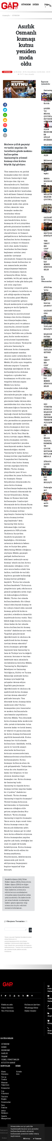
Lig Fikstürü (5, 1092)
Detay (26, 1138)
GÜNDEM (26, 4)
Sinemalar (6, 1102)
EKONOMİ (5, 1050)
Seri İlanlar (4, 1106)
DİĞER (36, 4)
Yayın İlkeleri (7, 1008)
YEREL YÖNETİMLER (10, 1059)
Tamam (37, 1138)
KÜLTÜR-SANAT (8, 1062)
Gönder (31, 930)
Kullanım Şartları (32, 1004)
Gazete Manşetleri (6, 1117)
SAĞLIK (4, 1053)
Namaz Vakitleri (5, 1083)
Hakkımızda (7, 1004)
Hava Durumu (4, 1072)
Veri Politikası (7, 1011)
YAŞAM (4, 1056)
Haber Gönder (30, 1011)
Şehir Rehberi (4, 1111)
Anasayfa (6, 15)
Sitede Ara (19, 1072)
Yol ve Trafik (4, 1078)
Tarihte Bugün (4, 1097)
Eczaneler (5, 1088)
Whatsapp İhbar (31, 1008)
